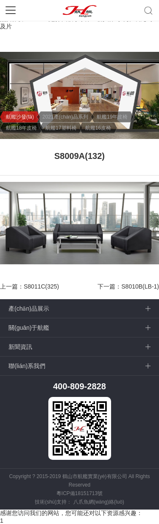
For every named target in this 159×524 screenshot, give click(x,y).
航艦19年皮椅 (112, 117)
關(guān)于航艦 (28, 327)
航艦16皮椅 (98, 128)
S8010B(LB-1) (140, 286)
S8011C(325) (41, 286)
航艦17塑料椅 (60, 128)
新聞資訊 (20, 346)
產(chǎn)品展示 (28, 308)
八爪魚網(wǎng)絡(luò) (98, 502)
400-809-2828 (79, 386)
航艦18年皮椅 (21, 128)
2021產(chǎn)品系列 (65, 117)
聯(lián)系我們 (26, 366)
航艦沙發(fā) (20, 117)
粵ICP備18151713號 (79, 493)
